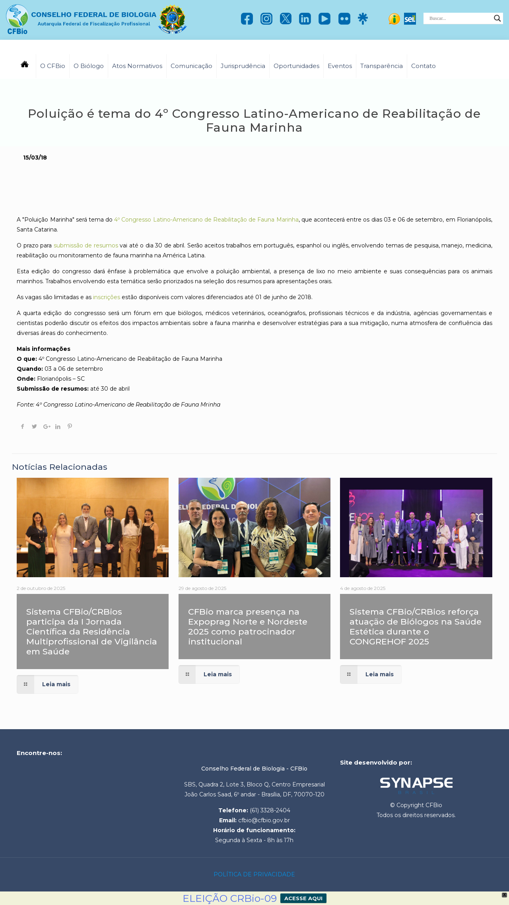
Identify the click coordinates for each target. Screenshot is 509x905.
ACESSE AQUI (303, 898)
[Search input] (459, 18)
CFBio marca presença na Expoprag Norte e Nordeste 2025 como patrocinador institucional (247, 626)
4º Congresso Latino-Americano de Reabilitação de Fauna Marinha (206, 219)
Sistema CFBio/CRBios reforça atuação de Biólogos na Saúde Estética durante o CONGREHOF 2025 (416, 626)
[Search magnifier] (497, 18)
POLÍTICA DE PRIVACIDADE (254, 874)
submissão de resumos (87, 245)
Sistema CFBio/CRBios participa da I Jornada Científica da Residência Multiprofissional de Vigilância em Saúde (91, 631)
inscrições (105, 297)
